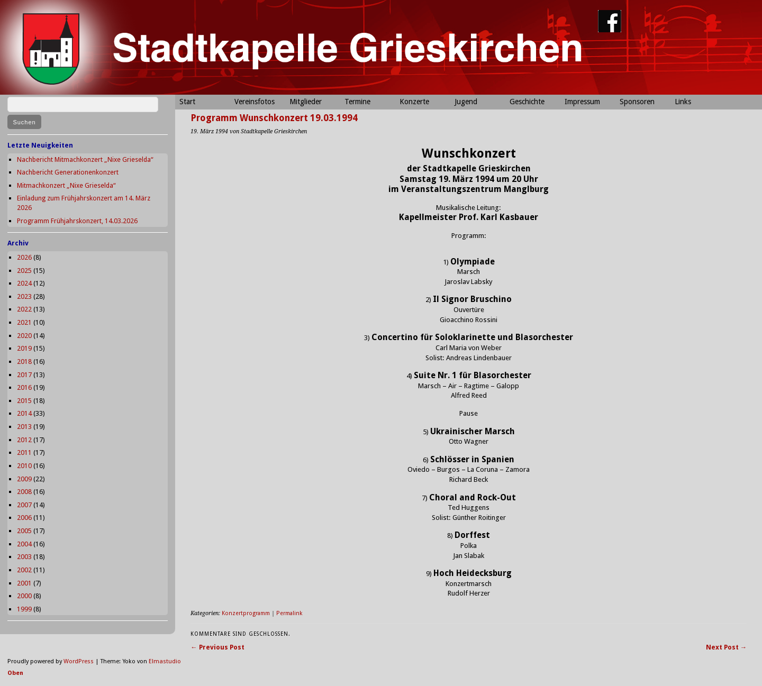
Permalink (289, 613)
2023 (24, 296)
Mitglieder (305, 101)
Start (187, 101)
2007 (24, 505)
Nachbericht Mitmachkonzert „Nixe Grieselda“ (85, 159)
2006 (24, 518)
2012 (24, 440)
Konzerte (414, 101)
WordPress (79, 661)
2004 (24, 544)
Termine (357, 101)
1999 (24, 609)
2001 (24, 583)
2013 (24, 427)
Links (683, 101)
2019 (24, 348)
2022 (24, 309)
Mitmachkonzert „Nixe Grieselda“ (66, 185)
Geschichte (527, 101)
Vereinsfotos (254, 101)
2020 (24, 336)
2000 (24, 596)
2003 (24, 557)
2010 (24, 466)
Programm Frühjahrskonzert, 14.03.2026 (77, 221)
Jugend (466, 101)
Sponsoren (637, 101)
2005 (24, 531)
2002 (24, 570)
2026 (24, 257)
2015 (24, 401)
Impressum (582, 101)
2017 (24, 375)
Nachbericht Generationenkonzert (68, 172)
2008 (24, 492)
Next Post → (726, 647)
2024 (24, 283)
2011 (24, 452)
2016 (24, 387)
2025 (24, 271)
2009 (24, 479)
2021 (24, 322)
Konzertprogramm (246, 613)
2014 (24, 413)
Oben (15, 673)
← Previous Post (217, 647)
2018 (24, 361)
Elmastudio (165, 661)
